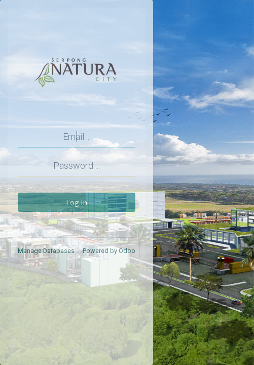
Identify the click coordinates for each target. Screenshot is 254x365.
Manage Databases (46, 250)
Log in (76, 202)
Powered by (109, 250)
